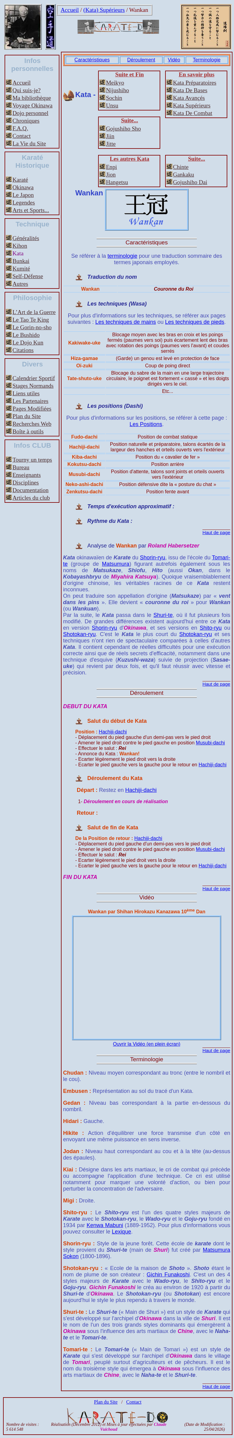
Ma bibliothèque (31, 98)
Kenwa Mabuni (105, 1225)
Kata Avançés (189, 98)
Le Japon (23, 195)
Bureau (20, 467)
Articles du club (31, 498)
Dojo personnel (30, 113)
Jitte (111, 144)
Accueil (70, 10)
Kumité (21, 268)
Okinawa (23, 187)
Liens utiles (26, 393)
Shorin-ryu (152, 558)
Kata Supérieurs (192, 105)
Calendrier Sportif (33, 378)
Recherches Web (31, 424)
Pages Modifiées (31, 408)
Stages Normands (33, 386)
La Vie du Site (29, 143)
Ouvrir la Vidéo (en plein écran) (146, 1044)
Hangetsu (117, 182)
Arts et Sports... (30, 210)
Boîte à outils (28, 431)
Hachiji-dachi (113, 731)
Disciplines (25, 482)
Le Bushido (26, 335)
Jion (111, 174)
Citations (23, 350)
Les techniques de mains (125, 322)
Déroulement (141, 59)
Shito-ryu (211, 628)
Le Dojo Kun (27, 342)
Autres (20, 284)
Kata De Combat (192, 113)
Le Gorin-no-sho (31, 327)
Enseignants (26, 475)
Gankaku (183, 174)
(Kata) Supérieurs (104, 10)
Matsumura (115, 564)
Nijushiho (117, 90)
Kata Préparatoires (194, 82)
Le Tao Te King (30, 320)
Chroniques (25, 120)
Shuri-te (163, 615)
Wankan (138, 10)
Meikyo (115, 82)
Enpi (111, 167)
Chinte (181, 167)
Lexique (121, 1232)
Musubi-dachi (210, 742)
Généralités (25, 238)
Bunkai (20, 261)
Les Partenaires (30, 401)
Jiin (110, 136)
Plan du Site (26, 416)
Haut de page (216, 532)
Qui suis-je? (26, 90)
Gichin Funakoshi (168, 1275)
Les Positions (145, 424)
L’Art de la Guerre (34, 312)
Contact (21, 136)
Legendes (23, 202)
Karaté (20, 180)
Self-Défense (27, 276)
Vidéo (174, 59)
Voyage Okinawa (32, 105)
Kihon (19, 246)
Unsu (112, 105)
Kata (17, 253)
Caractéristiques (92, 59)
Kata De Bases (190, 90)
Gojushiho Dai (190, 182)
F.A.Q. (20, 128)
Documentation (30, 490)
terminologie (122, 256)
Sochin (114, 98)
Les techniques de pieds (194, 322)
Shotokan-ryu (79, 634)
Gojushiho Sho (123, 128)
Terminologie (207, 59)
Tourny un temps (32, 460)
